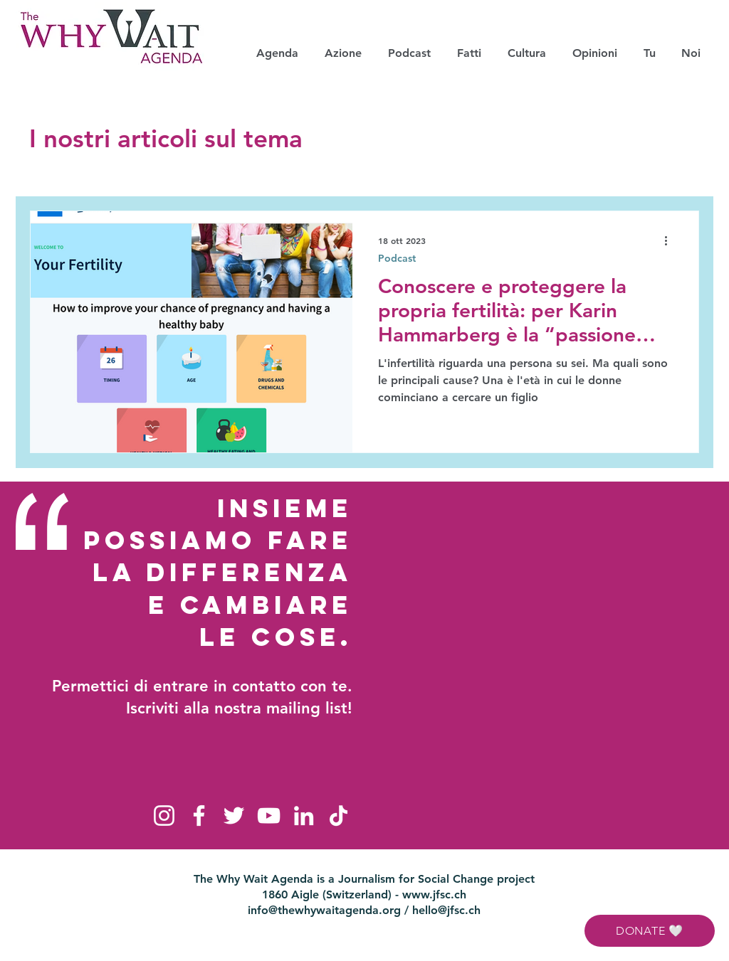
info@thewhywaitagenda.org (324, 910)
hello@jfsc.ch (446, 910)
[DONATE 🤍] (649, 931)
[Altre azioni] (670, 240)
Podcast (397, 259)
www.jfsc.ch (434, 894)
